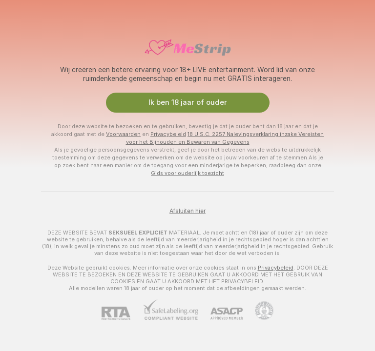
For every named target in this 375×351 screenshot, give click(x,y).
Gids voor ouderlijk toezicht (187, 173)
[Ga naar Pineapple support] (258, 310)
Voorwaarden (123, 134)
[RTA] (122, 313)
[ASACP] (220, 314)
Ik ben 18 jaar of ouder (187, 102)
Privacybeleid (168, 134)
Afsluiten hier (187, 211)
